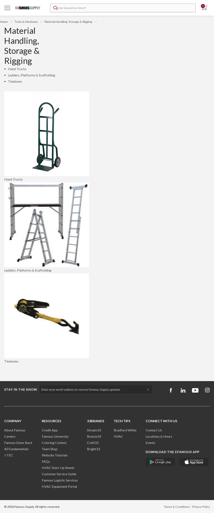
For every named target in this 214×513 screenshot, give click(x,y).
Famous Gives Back (18, 443)
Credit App (50, 430)
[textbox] (123, 8)
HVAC (118, 436)
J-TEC (8, 455)
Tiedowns (15, 81)
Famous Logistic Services (60, 480)
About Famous (14, 430)
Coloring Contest (54, 443)
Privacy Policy (201, 506)
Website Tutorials (55, 455)
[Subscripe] (146, 389)
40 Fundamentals (16, 449)
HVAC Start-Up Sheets (58, 468)
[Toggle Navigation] (7, 8)
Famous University (55, 436)
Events (150, 443)
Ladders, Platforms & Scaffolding (31, 75)
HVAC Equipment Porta (59, 486)
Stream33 (94, 430)
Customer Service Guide (59, 474)
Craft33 (92, 443)
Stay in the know (20, 389)
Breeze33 (94, 436)
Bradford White (125, 430)
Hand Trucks (17, 69)
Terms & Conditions (177, 506)
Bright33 (93, 449)
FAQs (46, 461)
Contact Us (154, 430)
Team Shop (49, 449)
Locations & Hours (159, 436)
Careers (9, 436)
